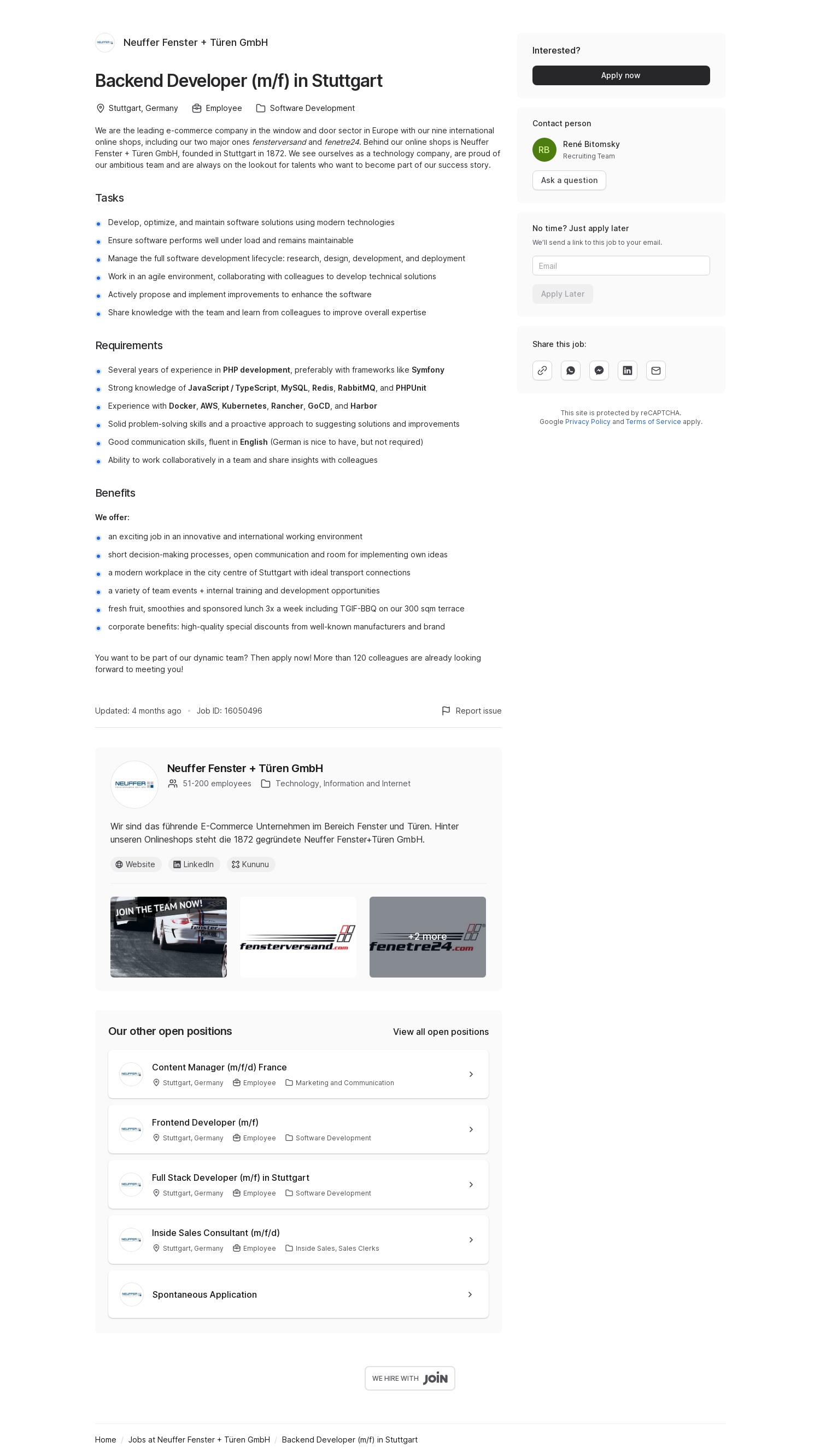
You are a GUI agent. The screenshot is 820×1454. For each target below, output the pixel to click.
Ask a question (569, 180)
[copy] (542, 370)
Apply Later (562, 293)
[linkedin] (627, 370)
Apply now (621, 75)
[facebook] (599, 370)
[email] (656, 370)
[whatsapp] (571, 370)
